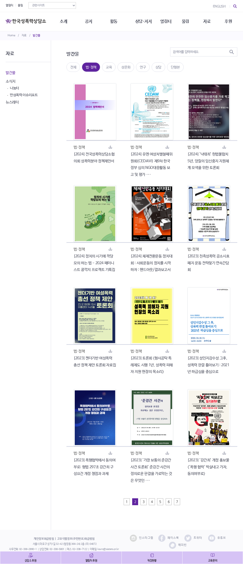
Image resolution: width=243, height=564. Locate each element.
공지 (88, 21)
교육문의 (212, 560)
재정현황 (152, 560)
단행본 (175, 67)
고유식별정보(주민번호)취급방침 (76, 539)
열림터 (9, 5)
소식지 (10, 81)
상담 (158, 67)
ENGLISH (219, 6)
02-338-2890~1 (28, 549)
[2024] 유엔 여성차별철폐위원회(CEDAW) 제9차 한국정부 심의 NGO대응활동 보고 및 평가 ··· (151, 164)
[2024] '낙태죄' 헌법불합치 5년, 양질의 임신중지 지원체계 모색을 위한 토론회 (208, 161)
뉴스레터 (12, 102)
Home (11, 35)
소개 (63, 21)
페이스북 (168, 538)
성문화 (125, 67)
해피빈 (178, 545)
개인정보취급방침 (44, 539)
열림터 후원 (91, 560)
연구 (143, 67)
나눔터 (14, 88)
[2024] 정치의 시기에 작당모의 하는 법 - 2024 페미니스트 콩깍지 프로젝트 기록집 (94, 263)
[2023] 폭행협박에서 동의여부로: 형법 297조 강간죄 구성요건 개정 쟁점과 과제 (94, 467)
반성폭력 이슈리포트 (24, 95)
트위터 (193, 538)
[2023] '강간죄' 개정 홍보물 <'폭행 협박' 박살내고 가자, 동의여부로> (208, 467)
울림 (20, 5)
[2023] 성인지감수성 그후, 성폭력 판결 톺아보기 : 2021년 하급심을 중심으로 (208, 365)
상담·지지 (143, 21)
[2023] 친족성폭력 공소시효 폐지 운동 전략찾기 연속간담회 (208, 263)
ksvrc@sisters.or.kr (108, 549)
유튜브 (217, 538)
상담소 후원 (31, 560)
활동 (113, 21)
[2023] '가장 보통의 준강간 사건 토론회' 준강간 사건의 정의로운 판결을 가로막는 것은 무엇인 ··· (151, 470)
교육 (109, 67)
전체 (73, 67)
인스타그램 (141, 538)
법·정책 (91, 67)
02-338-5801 (57, 549)
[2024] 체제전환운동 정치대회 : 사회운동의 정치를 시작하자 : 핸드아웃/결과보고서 (151, 263)
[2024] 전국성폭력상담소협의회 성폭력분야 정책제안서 (94, 157)
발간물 (36, 35)
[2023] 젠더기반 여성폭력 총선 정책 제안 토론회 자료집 (95, 361)
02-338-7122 (79, 549)
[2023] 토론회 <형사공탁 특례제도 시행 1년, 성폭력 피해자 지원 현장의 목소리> (152, 365)
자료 (24, 35)
